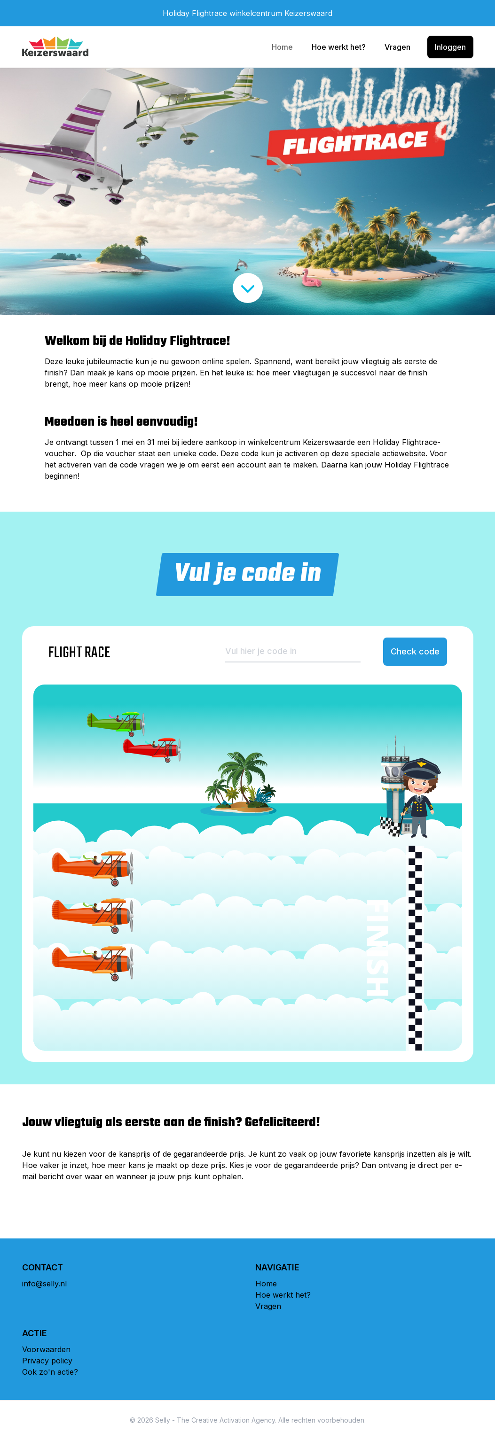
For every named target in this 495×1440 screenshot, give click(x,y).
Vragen (397, 47)
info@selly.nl (44, 1283)
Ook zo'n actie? (50, 1372)
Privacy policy (47, 1360)
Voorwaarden (46, 1349)
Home (282, 47)
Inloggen (450, 47)
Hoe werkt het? (339, 47)
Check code (415, 651)
